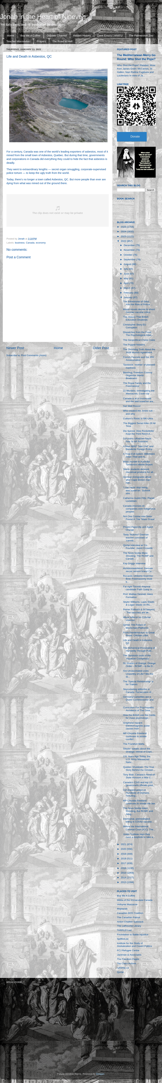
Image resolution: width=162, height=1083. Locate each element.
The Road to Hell (62, 41)
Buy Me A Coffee (30, 35)
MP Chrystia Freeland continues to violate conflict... (135, 736)
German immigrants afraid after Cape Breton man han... (137, 480)
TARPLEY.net (124, 930)
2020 (124, 849)
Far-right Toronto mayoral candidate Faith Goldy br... (138, 588)
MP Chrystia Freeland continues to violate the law (139, 802)
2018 (124, 858)
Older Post (101, 348)
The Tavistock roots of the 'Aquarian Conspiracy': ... (138, 657)
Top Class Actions (126, 963)
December (130, 245)
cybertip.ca (123, 967)
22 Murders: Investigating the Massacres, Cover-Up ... (138, 392)
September (130, 259)
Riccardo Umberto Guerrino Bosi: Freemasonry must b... (138, 579)
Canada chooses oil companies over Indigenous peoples (139, 508)
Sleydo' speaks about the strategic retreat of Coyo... (138, 750)
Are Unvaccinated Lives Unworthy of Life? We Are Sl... (138, 673)
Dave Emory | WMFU (109, 35)
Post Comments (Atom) (33, 355)
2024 (124, 231)
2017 (124, 863)
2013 (124, 882)
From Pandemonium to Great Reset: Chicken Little (139, 634)
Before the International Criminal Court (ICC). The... (139, 828)
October (128, 254)
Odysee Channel (57, 35)
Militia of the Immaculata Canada (134, 900)
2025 (124, 226)
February (129, 292)
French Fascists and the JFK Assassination (138, 358)
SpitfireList (122, 939)
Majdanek (122, 908)
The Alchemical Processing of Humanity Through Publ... (139, 649)
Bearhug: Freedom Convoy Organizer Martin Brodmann (137, 375)
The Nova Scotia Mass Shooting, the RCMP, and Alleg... (138, 811)
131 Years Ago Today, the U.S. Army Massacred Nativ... (136, 759)
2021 (124, 844)
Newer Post (15, 348)
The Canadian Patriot (128, 917)
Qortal (120, 972)
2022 (124, 241)
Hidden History (82, 35)
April (126, 283)
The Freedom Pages (128, 959)
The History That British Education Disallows (135, 318)
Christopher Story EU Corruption (134, 326)
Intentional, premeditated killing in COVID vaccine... (138, 820)
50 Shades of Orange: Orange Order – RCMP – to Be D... (139, 664)
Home (10, 35)
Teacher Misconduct (18, 41)
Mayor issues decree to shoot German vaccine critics (139, 311)
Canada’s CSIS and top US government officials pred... (139, 784)
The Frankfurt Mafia (133, 744)
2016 (124, 868)
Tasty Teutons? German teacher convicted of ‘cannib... (136, 537)
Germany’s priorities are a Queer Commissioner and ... (138, 699)
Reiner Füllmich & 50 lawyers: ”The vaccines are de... (139, 611)
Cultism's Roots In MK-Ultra (138, 418)
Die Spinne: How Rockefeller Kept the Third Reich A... (138, 432)
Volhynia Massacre (127, 904)
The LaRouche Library (129, 926)
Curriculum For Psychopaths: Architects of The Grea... (138, 709)
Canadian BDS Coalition (130, 913)
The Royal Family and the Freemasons (137, 384)
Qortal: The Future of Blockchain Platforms (135, 626)
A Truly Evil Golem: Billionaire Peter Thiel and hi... (139, 455)
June (127, 273)
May (126, 278)
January (128, 297)
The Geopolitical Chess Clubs (139, 340)
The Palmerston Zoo (141, 35)
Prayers (41, 41)
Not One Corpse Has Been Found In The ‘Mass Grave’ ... (139, 519)
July (126, 269)
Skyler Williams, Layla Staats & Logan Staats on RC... (138, 603)
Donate (135, 136)
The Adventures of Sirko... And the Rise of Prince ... (138, 303)
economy (41, 242)
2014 (124, 877)
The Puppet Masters (134, 344)
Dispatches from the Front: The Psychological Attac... (138, 333)
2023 (124, 236)
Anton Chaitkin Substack (130, 921)
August (128, 264)
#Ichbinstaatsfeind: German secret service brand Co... (138, 570)
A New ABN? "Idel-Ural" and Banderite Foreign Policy (138, 448)
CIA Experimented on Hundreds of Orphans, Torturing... (136, 793)
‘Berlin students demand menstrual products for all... (139, 470)
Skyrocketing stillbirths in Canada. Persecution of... (138, 690)
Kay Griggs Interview (134, 563)
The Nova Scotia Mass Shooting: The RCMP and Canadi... (138, 556)
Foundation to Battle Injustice (132, 934)
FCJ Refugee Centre (128, 950)
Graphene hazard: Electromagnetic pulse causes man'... (136, 725)
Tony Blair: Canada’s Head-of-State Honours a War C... (139, 776)
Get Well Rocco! (132, 406)
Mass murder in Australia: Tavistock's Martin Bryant (138, 463)
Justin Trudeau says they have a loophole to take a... (139, 835)
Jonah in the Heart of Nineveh (43, 16)
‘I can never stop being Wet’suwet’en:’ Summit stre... (136, 490)
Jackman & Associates (129, 954)
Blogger (100, 1074)
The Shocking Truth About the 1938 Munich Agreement (139, 351)
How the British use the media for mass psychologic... (139, 716)
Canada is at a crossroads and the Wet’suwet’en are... (139, 400)
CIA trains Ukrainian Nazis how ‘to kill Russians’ (137, 440)
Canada (30, 242)
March (127, 288)
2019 (124, 854)
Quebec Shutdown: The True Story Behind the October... (139, 768)
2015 (124, 872)
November (130, 250)
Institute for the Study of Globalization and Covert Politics (134, 944)
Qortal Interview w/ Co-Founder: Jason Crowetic (138, 546)
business (19, 242)
